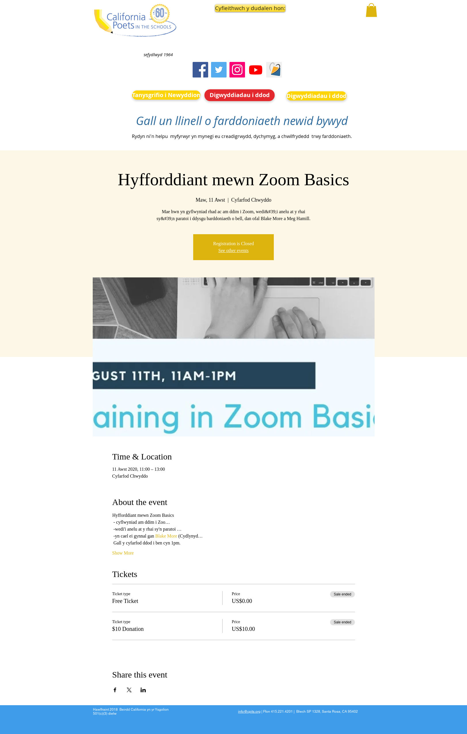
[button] (240, 8)
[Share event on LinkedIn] (143, 690)
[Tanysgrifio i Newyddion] (166, 95)
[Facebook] (200, 69)
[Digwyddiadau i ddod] (239, 95)
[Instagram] (237, 69)
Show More (123, 552)
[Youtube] (255, 69)
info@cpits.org (249, 712)
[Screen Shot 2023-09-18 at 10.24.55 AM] (274, 69)
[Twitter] (219, 69)
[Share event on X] (129, 690)
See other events (234, 250)
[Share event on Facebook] (115, 690)
